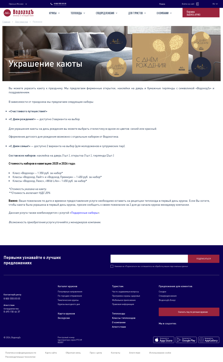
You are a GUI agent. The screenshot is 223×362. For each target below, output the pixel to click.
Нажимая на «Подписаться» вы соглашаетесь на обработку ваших (151, 266)
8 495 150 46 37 (12, 311)
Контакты (115, 352)
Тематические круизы (68, 300)
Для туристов (137, 13)
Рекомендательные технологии (20, 356)
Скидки (162, 291)
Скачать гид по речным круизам (193, 312)
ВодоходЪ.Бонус (167, 300)
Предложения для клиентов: (176, 286)
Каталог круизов (67, 286)
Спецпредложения (107, 13)
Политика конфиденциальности (20, 352)
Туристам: (118, 286)
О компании (164, 13)
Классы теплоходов (123, 317)
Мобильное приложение (124, 300)
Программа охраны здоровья (126, 295)
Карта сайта (51, 352)
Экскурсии (64, 317)
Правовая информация (123, 304)
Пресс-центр (96, 352)
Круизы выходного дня (69, 304)
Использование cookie (160, 352)
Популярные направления (70, 291)
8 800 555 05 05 (60, 4)
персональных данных (179, 266)
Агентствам (119, 326)
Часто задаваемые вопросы (125, 291)
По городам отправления (70, 295)
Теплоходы (78, 13)
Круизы (54, 13)
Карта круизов (66, 313)
